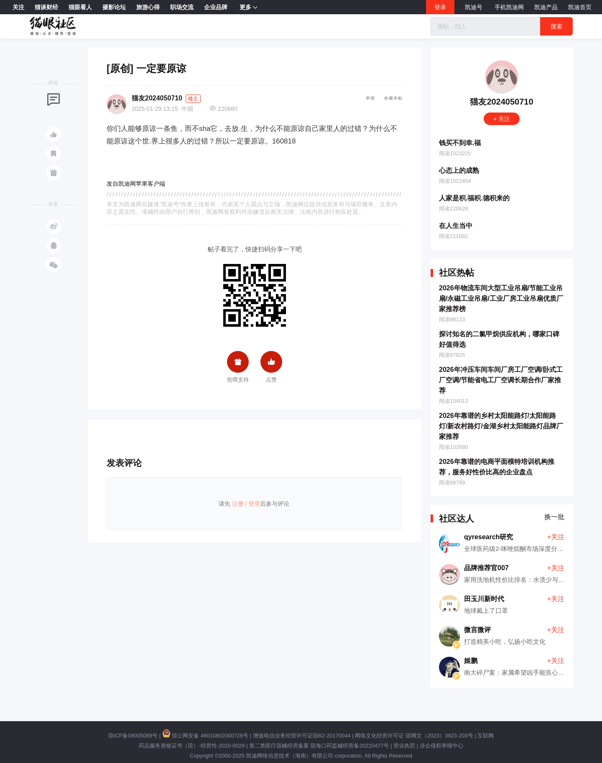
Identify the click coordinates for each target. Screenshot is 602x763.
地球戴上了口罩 (486, 610)
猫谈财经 (46, 7)
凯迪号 (474, 7)
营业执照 (404, 746)
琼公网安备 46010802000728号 (205, 735)
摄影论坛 (114, 7)
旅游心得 (148, 7)
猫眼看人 (80, 7)
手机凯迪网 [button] (509, 7)
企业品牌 (215, 7)
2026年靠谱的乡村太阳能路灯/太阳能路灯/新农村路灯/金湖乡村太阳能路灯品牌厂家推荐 (501, 426)
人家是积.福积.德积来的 (474, 198)
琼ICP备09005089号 (133, 735)
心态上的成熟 (459, 170)
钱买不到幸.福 (460, 142)
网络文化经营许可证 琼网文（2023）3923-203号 (414, 735)
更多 (249, 7)
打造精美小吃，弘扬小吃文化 (505, 641)
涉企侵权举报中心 (441, 746)
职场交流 (182, 7)
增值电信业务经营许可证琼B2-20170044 (302, 735)
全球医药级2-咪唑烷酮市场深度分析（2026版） (530, 548)
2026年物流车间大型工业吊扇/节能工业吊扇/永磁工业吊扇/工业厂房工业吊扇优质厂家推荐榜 (501, 298)
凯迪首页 (580, 7)
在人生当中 (455, 225)
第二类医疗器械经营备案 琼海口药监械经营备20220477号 (319, 746)
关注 (18, 7)
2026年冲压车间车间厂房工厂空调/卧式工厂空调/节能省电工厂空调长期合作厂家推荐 (501, 380)
